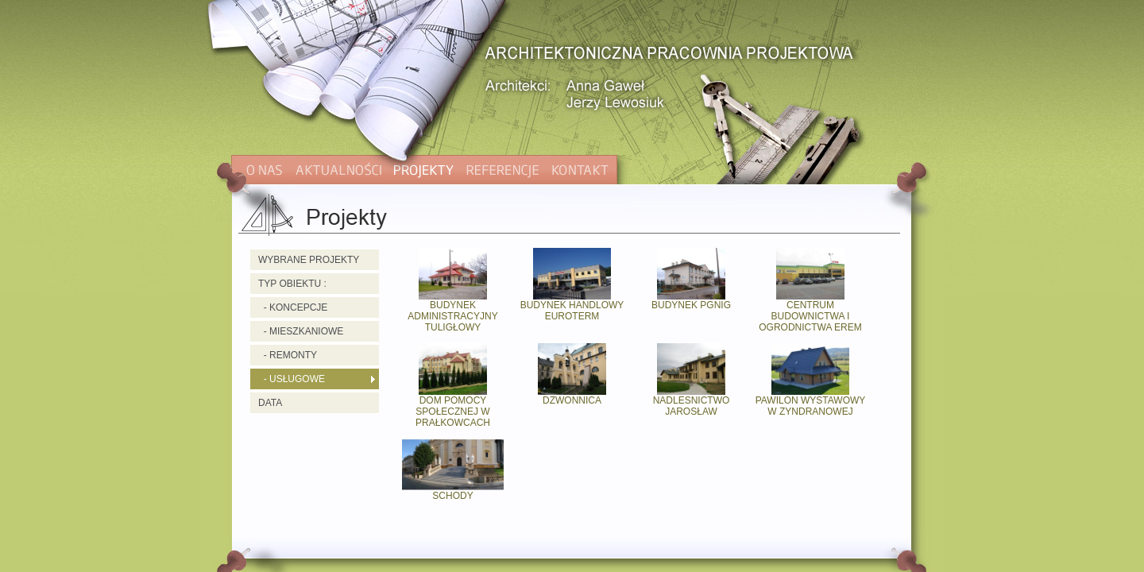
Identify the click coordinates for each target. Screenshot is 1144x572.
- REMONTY (287, 355)
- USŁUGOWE (291, 379)
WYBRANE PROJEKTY (308, 259)
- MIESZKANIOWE (300, 331)
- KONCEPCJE (292, 307)
